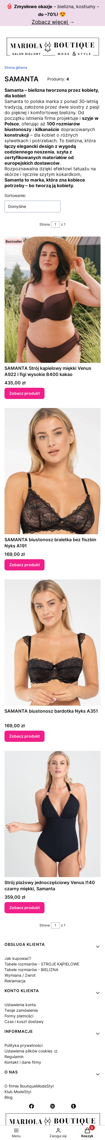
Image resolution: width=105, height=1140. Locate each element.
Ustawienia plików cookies (28, 1051)
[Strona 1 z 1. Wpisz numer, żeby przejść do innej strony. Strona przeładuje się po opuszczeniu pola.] (55, 224)
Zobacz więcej (50, 22)
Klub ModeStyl (17, 1091)
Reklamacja (14, 980)
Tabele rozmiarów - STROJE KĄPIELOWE (41, 964)
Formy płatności (18, 1015)
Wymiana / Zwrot (20, 975)
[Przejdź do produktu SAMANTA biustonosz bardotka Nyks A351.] (52, 642)
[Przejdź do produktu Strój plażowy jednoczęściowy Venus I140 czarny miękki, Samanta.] (52, 814)
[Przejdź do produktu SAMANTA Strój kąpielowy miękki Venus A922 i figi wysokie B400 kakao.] (52, 300)
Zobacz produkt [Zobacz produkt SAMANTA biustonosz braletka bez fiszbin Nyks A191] (24, 564)
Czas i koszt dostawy (24, 1021)
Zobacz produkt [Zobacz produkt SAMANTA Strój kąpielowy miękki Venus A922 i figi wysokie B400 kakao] (24, 393)
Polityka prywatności (23, 1045)
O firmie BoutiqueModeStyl (28, 1086)
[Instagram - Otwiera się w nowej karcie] (52, 1106)
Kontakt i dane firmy (22, 1062)
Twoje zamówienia (21, 1010)
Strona (44, 224)
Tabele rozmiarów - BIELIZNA (31, 969)
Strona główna (15, 67)
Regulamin (14, 1056)
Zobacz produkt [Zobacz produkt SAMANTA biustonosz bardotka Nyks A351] (24, 736)
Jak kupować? (17, 958)
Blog (8, 1097)
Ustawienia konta (20, 1004)
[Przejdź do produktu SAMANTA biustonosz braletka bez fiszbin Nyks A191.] (52, 471)
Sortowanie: (15, 195)
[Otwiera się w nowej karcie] (31, 1106)
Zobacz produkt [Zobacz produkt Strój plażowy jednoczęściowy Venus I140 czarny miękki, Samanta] (24, 907)
